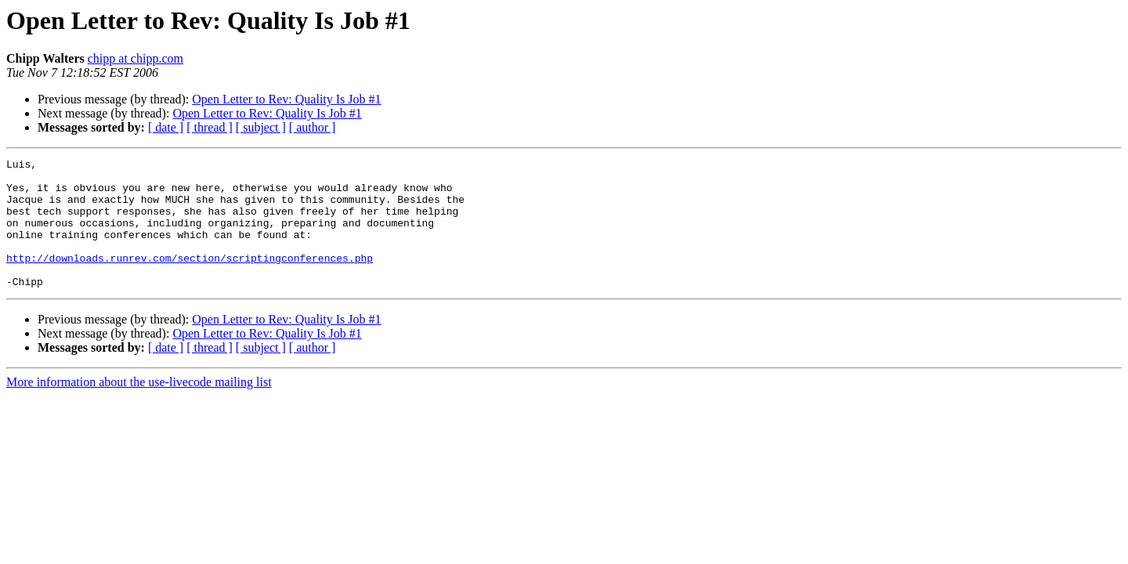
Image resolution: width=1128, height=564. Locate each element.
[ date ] (165, 127)
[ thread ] (209, 127)
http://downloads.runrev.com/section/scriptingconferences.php (189, 279)
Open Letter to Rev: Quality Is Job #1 (286, 99)
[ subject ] (261, 127)
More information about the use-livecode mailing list (139, 407)
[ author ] (312, 127)
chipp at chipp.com (135, 58)
